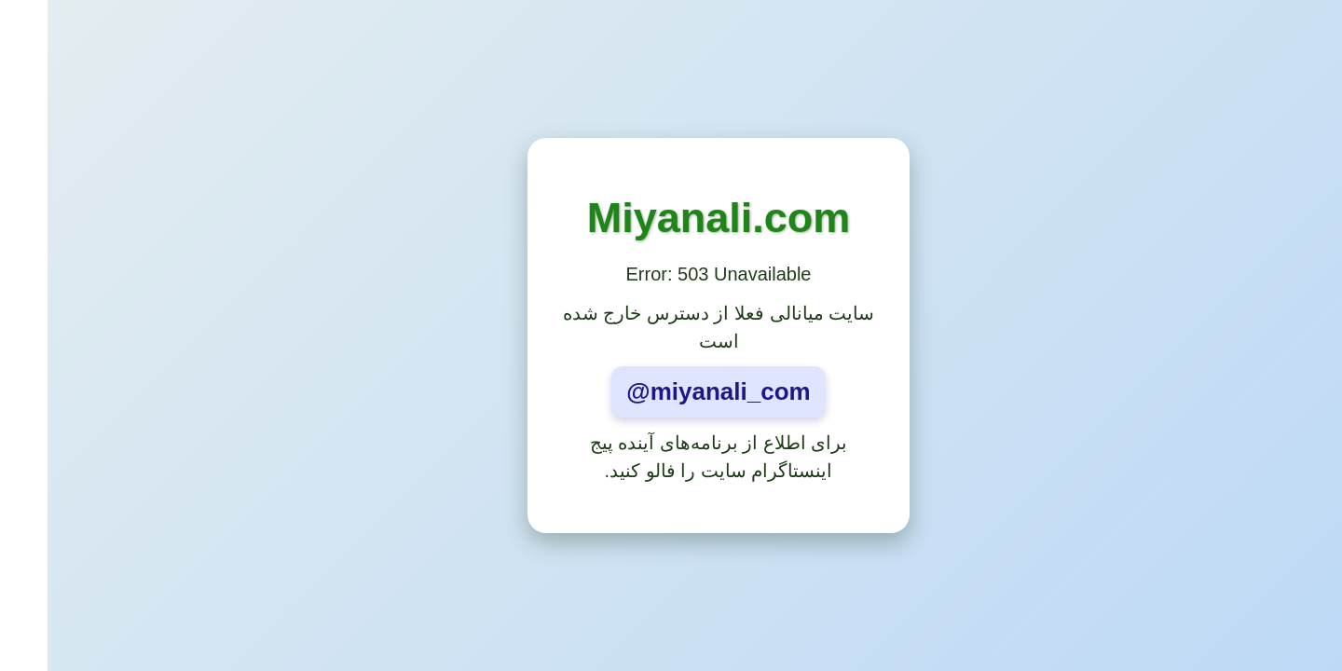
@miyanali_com (670, 391)
